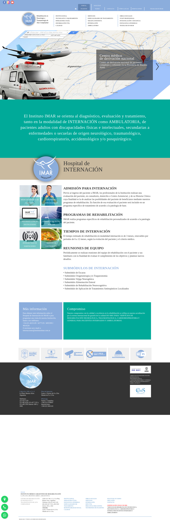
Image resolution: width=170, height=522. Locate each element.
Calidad (67, 509)
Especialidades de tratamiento (70, 505)
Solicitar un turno (114, 498)
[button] (69, 16)
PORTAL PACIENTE (84, 7)
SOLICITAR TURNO (97, 7)
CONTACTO (110, 9)
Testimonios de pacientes (95, 508)
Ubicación (111, 500)
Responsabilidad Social (72, 508)
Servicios (89, 500)
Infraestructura (70, 500)
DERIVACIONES (137, 9)
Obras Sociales (91, 498)
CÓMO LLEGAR (124, 9)
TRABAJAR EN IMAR (156, 9)
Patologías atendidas (72, 502)
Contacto (110, 502)
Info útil (89, 504)
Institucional (69, 498)
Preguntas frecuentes (94, 506)
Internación (90, 502)
